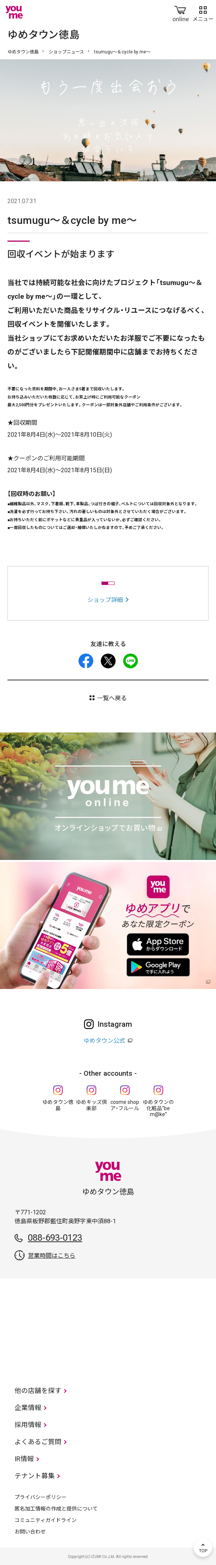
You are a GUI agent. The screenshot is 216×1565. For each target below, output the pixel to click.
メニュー (203, 12)
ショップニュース (66, 51)
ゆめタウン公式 (104, 1040)
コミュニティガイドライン (45, 1520)
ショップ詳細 (105, 599)
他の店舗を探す (37, 1390)
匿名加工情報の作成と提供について (56, 1509)
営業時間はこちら (51, 1255)
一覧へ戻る (112, 698)
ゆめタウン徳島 (23, 51)
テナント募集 (34, 1476)
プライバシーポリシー (40, 1497)
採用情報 (27, 1425)
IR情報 (24, 1459)
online (181, 12)
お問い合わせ (30, 1532)
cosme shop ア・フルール (124, 1105)
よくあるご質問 (37, 1442)
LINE (130, 661)
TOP (203, 1547)
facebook (85, 661)
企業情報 (27, 1408)
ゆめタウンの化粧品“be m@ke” (158, 1108)
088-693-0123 (55, 1238)
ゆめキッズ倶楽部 (91, 1105)
